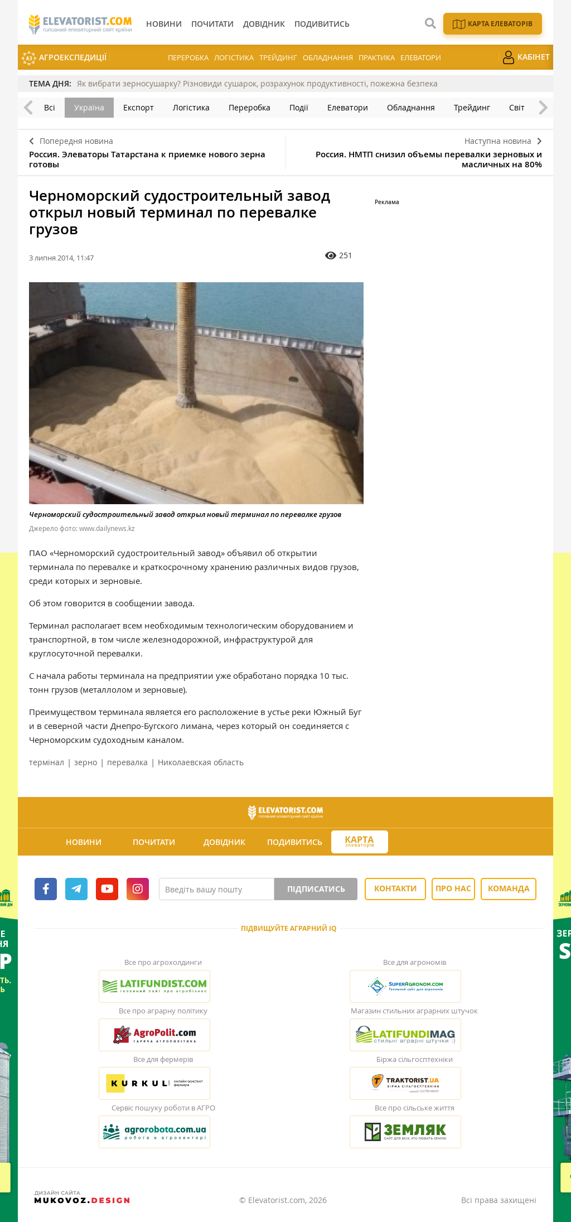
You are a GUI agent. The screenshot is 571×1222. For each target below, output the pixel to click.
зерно (85, 762)
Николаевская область (201, 762)
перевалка (127, 762)
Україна (89, 107)
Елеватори (420, 57)
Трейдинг (278, 57)
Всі (49, 107)
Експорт (138, 107)
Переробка (188, 57)
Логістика (234, 57)
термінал (46, 762)
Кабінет (526, 57)
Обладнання (328, 57)
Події (298, 107)
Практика (377, 57)
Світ (517, 107)
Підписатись (316, 888)
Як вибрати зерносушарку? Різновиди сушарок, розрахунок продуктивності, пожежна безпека (257, 83)
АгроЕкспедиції (64, 58)
